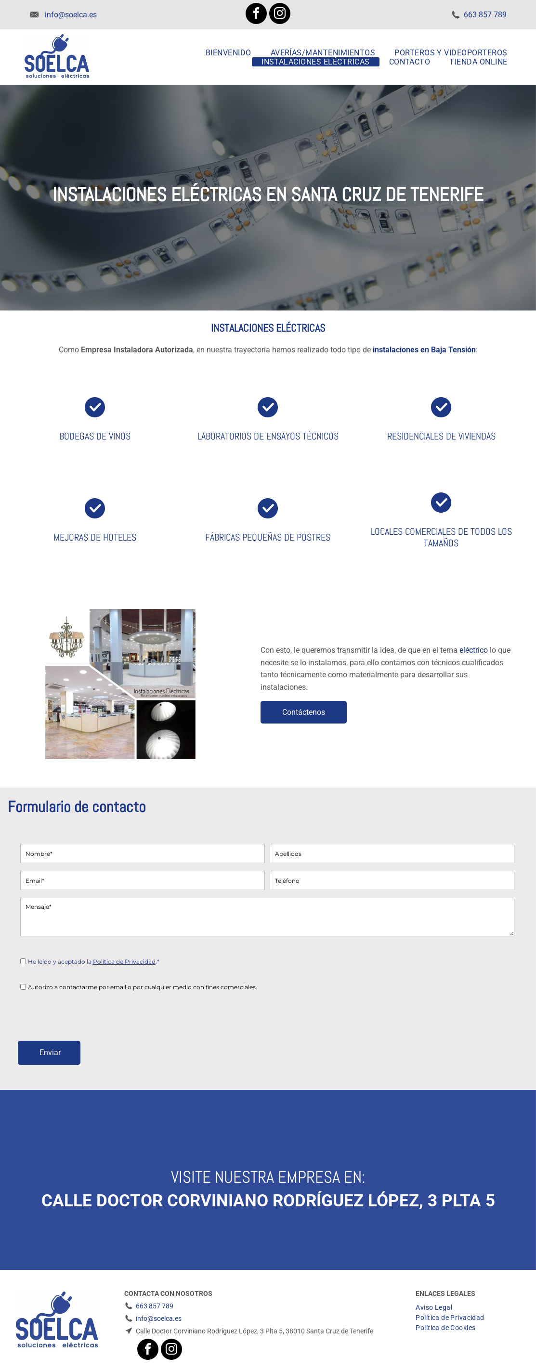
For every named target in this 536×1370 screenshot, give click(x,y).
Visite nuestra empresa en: (268, 1177)
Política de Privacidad (124, 961)
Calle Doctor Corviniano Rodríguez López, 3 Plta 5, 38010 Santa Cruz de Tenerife (254, 1331)
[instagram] (279, 14)
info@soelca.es (71, 14)
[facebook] (256, 14)
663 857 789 (485, 14)
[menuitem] (228, 52)
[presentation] (93, 1012)
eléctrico (473, 650)
